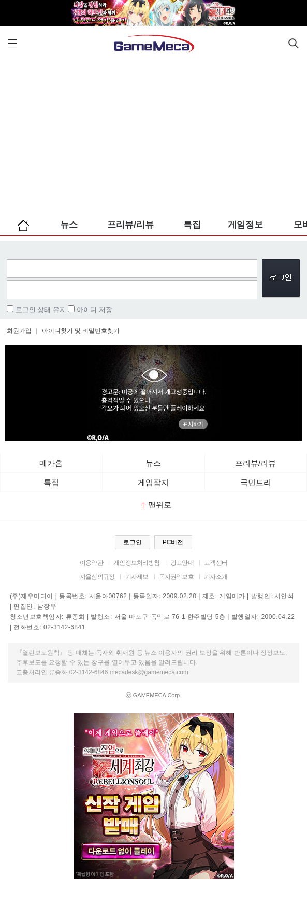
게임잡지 (153, 482)
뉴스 (69, 225)
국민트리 (255, 482)
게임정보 (245, 225)
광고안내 (182, 563)
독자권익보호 (176, 577)
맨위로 (156, 504)
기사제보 (137, 577)
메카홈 (51, 463)
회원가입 (19, 330)
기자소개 (215, 577)
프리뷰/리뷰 (130, 225)
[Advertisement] (153, 134)
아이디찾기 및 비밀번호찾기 (81, 330)
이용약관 (91, 563)
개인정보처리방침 (136, 563)
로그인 (132, 542)
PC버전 (173, 542)
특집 (192, 225)
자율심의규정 (97, 577)
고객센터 (215, 563)
